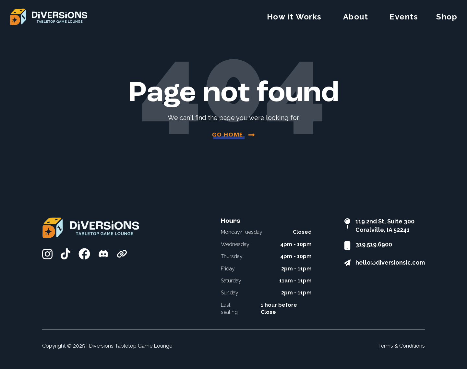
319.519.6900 (373, 244)
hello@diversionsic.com (390, 262)
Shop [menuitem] (446, 16)
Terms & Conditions (401, 346)
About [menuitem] (355, 16)
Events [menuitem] (403, 16)
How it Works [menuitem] (294, 16)
